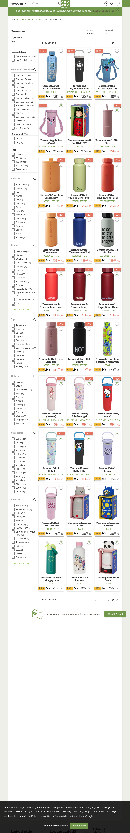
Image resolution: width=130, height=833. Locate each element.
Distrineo (51, 92)
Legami (79, 146)
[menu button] (19, 3)
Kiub (79, 583)
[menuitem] (105, 3)
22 (112, 43)
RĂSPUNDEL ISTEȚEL (103, 10)
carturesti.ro (23, 20)
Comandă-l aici (115, 614)
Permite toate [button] (79, 825)
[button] (45, 3)
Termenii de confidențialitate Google (73, 816)
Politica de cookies (41, 816)
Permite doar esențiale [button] (56, 825)
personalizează (96, 811)
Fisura (51, 583)
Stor (107, 365)
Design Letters (107, 146)
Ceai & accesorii (39, 20)
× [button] (117, 10)
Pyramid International (79, 92)
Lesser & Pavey (107, 474)
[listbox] (54, 19)
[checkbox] (25, 56)
